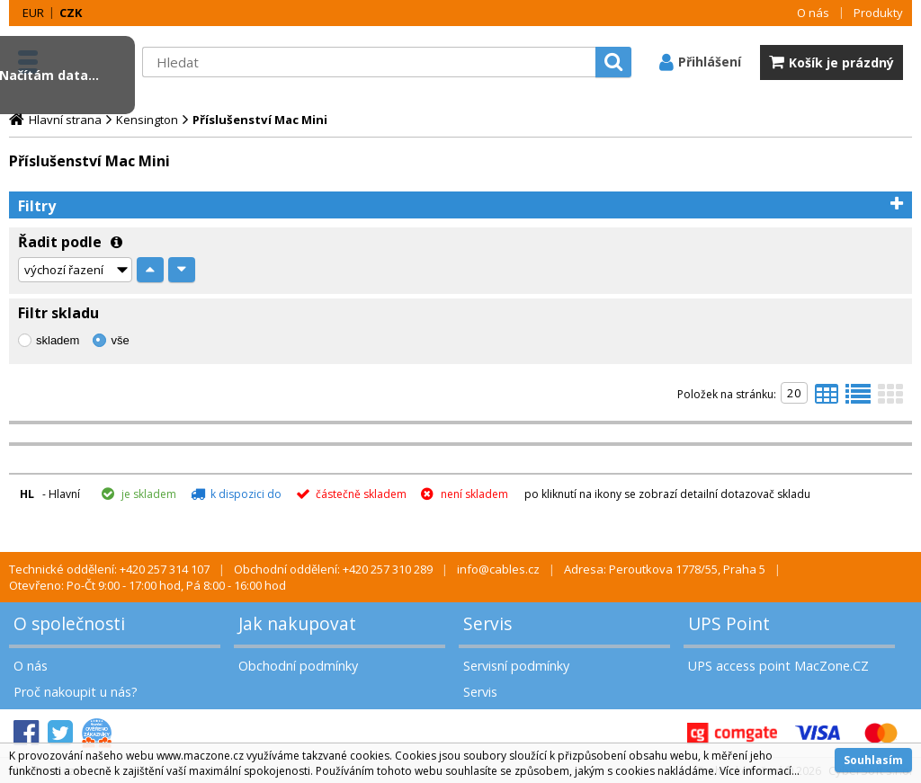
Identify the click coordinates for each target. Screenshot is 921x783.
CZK (70, 12)
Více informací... (760, 771)
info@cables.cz (498, 569)
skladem (57, 340)
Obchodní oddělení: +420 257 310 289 (333, 569)
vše (120, 340)
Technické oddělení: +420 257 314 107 (109, 569)
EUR (33, 12)
